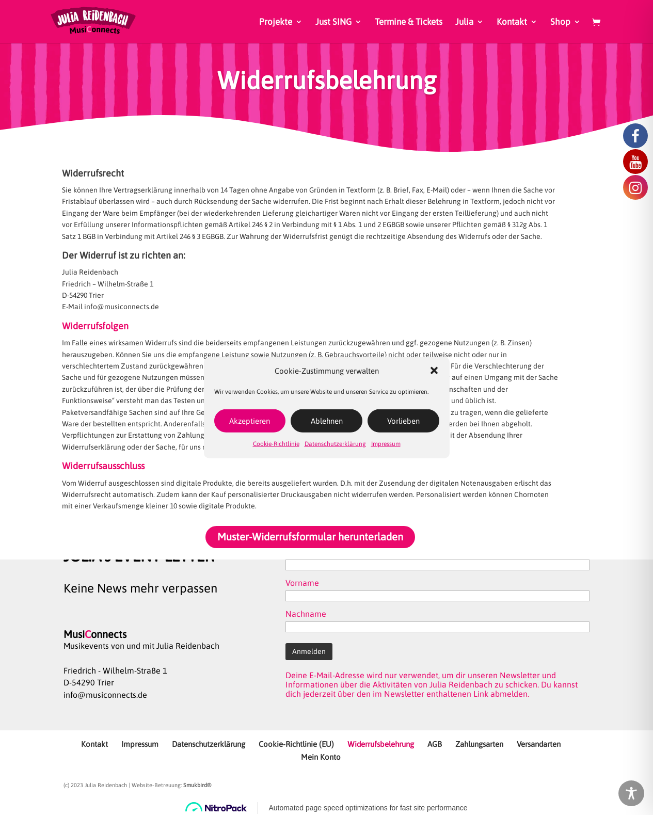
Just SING (333, 22)
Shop (560, 22)
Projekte (275, 22)
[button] (434, 370)
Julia (464, 22)
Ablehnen (327, 421)
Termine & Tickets (408, 22)
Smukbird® (197, 785)
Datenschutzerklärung (335, 444)
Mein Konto (321, 757)
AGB (434, 744)
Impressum (386, 444)
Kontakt (512, 22)
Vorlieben (403, 421)
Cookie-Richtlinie (276, 444)
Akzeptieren (249, 421)
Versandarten (539, 744)
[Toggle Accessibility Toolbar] (631, 793)
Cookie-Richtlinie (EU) (296, 744)
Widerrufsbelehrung (380, 744)
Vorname (302, 582)
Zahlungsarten (479, 744)
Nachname (305, 613)
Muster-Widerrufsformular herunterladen (310, 536)
